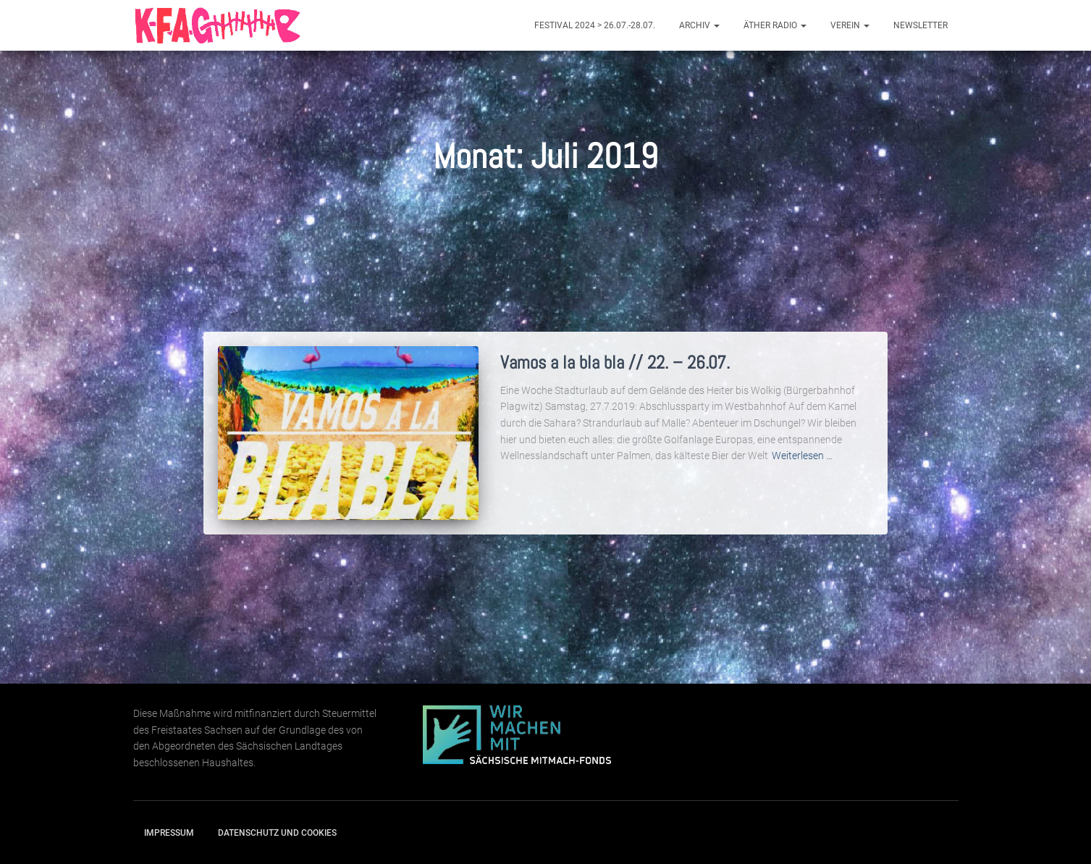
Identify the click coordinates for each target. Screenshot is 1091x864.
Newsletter (920, 25)
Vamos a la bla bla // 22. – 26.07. (615, 362)
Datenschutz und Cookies (277, 833)
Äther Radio (775, 25)
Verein (849, 25)
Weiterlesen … (802, 455)
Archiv (699, 25)
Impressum (169, 833)
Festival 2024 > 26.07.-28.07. (594, 25)
